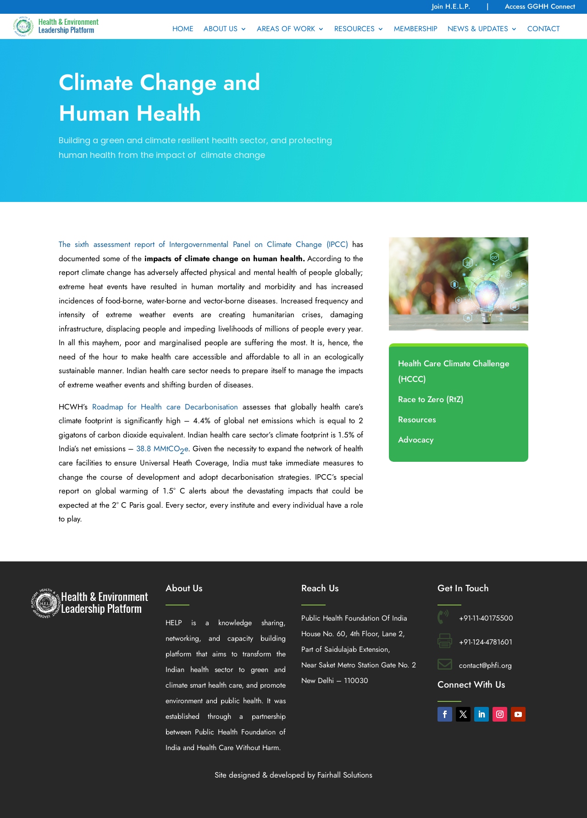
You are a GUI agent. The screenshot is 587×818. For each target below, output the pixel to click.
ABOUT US (221, 30)
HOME (183, 30)
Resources (417, 420)
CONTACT (543, 30)
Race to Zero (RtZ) (431, 399)
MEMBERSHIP (415, 30)
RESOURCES (354, 30)
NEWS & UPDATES (478, 30)
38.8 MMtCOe (162, 449)
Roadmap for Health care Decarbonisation (165, 406)
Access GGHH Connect (540, 6)
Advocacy (416, 440)
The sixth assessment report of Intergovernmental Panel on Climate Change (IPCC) (203, 244)
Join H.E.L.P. (452, 6)
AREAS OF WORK (286, 30)
